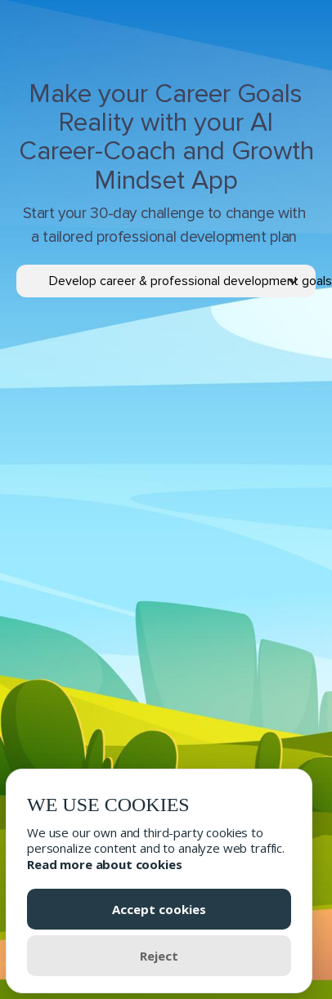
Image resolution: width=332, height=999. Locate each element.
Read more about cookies (104, 864)
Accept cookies (159, 909)
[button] (182, 281)
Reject (159, 956)
